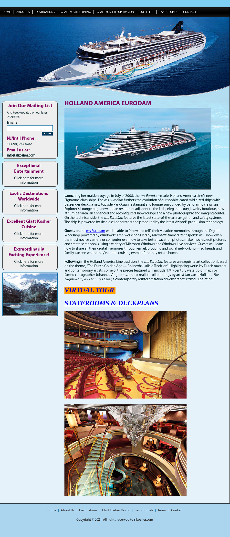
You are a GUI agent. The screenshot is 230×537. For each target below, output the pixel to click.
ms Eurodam (95, 231)
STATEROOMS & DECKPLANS (111, 303)
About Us (23, 12)
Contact (189, 12)
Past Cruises (168, 12)
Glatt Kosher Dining (76, 12)
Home (51, 510)
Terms (162, 510)
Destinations (45, 12)
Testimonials (144, 510)
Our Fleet (147, 12)
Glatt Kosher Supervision (115, 12)
